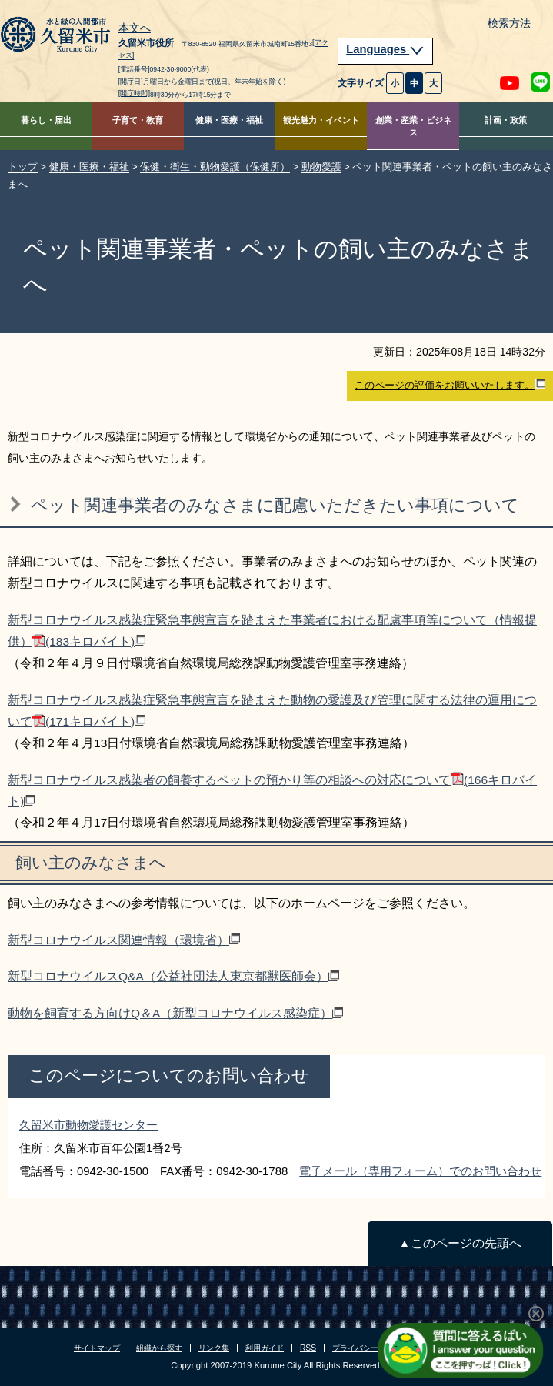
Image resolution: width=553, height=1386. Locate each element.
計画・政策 (506, 120)
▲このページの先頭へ (459, 1243)
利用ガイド (264, 1348)
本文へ (134, 28)
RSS (308, 1348)
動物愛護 (321, 166)
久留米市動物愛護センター (88, 1124)
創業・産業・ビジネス (413, 126)
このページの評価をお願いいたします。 (450, 385)
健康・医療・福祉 (229, 120)
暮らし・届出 (46, 120)
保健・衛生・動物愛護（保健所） (215, 166)
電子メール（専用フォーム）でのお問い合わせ (420, 1170)
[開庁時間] (134, 93)
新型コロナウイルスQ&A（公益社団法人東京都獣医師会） (173, 976)
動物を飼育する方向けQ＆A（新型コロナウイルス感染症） (175, 1013)
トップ (23, 166)
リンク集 (213, 1348)
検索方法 (509, 23)
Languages (385, 49)
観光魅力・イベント (321, 120)
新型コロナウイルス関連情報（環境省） (124, 940)
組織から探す (159, 1348)
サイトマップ (97, 1348)
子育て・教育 (137, 120)
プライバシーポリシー (370, 1348)
